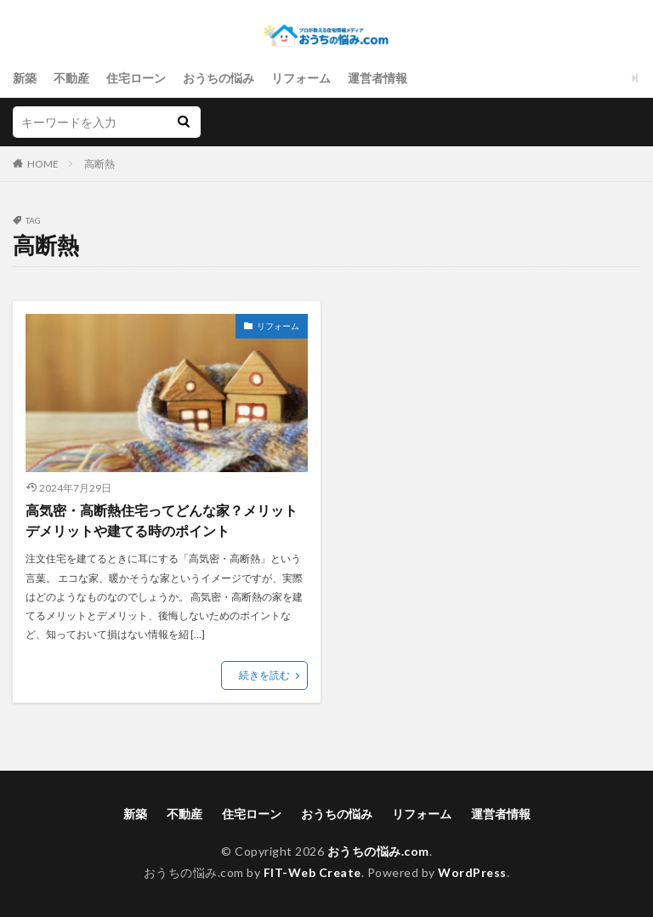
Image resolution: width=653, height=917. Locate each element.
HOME (43, 163)
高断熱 (99, 163)
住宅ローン (136, 78)
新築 (25, 78)
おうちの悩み (218, 78)
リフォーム (301, 78)
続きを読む (264, 675)
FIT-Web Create (312, 872)
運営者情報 (377, 78)
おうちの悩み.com (378, 851)
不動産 (71, 78)
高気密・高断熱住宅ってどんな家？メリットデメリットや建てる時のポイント (162, 520)
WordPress (472, 872)
